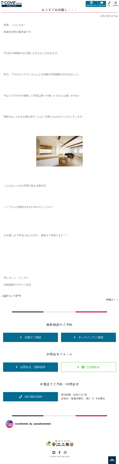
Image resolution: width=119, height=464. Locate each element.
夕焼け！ (111, 299)
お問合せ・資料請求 (30, 367)
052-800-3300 (30, 396)
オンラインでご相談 (88, 337)
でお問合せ (88, 367)
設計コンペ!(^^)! (12, 296)
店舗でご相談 (30, 337)
